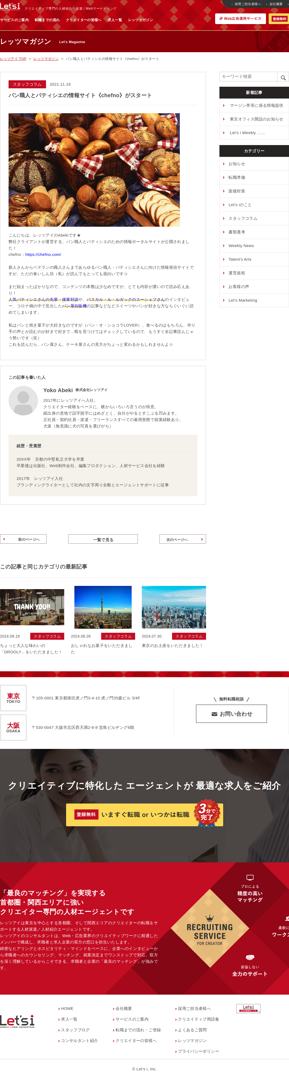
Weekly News (241, 245)
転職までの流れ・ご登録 (138, 1031)
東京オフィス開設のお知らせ (256, 119)
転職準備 (237, 177)
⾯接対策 (237, 191)
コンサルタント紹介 (79, 1042)
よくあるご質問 (192, 1031)
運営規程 (237, 273)
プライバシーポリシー (198, 1052)
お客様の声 (239, 286)
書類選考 (237, 232)
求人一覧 (167, 20)
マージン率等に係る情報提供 (256, 105)
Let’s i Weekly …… (247, 132)
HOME (67, 1009)
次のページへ (184, 540)
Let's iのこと (240, 204)
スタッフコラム (243, 218)
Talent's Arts (240, 259)
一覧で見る (103, 539)
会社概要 (275, 4)
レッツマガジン (193, 20)
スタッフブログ (75, 1031)
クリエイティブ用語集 (198, 1020)
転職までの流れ (100, 20)
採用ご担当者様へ (247, 4)
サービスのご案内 (67, 20)
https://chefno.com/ (43, 254)
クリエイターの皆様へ (136, 20)
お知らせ (237, 163)
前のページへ (22, 540)
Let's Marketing (243, 300)
